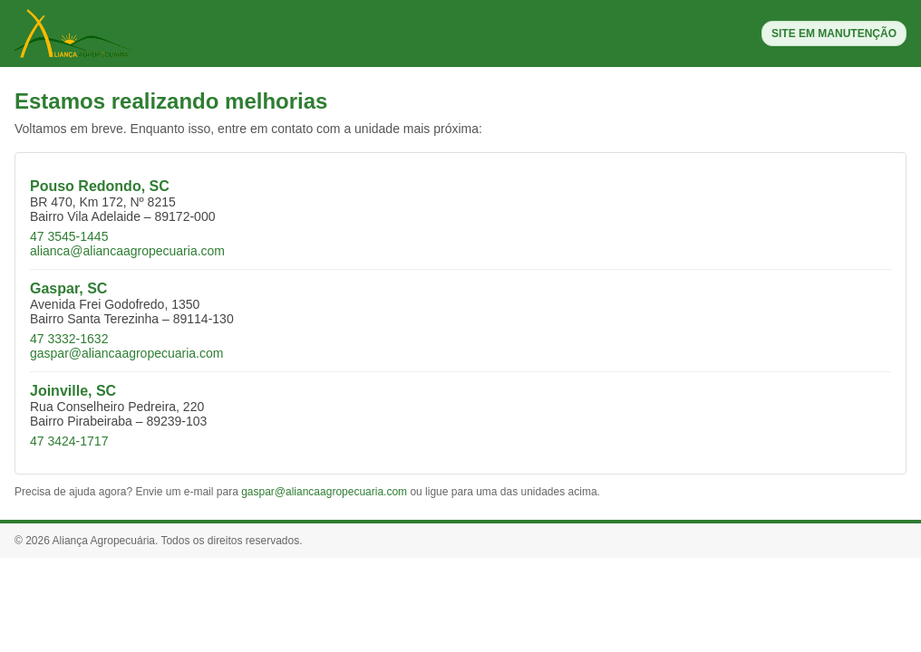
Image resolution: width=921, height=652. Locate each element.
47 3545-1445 (69, 236)
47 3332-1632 (69, 338)
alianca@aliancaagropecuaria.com (127, 251)
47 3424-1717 (69, 441)
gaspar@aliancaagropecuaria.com (126, 353)
